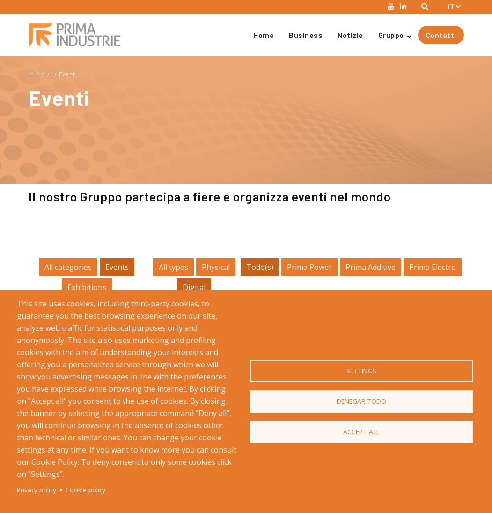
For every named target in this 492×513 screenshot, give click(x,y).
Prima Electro (432, 267)
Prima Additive (370, 267)
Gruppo (391, 34)
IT (451, 6)
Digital (194, 287)
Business (306, 34)
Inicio (37, 74)
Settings (361, 370)
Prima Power (309, 267)
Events (117, 267)
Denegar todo (361, 401)
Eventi (68, 74)
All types (173, 267)
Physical (216, 267)
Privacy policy (36, 489)
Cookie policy (85, 489)
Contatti (441, 34)
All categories (68, 267)
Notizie (350, 34)
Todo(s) (259, 267)
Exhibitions (86, 287)
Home (263, 34)
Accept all (361, 431)
